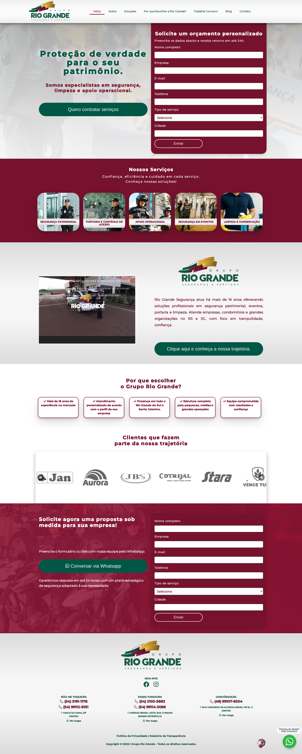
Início (97, 11)
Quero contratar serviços (93, 109)
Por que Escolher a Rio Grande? (165, 11)
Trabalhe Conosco (206, 11)
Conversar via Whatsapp (93, 566)
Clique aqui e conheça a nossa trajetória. (209, 348)
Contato (245, 11)
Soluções (130, 11)
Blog (228, 11)
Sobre (112, 11)
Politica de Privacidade (132, 735)
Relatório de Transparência (167, 735)
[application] (87, 310)
